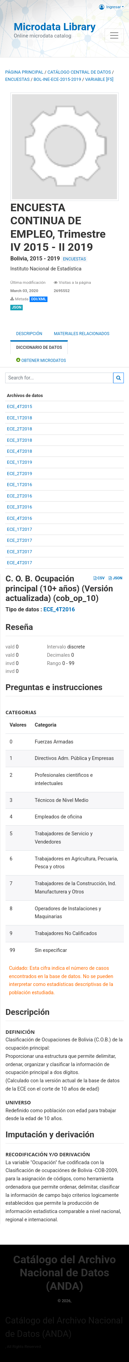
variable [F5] (99, 79)
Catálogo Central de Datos (79, 72)
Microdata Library (55, 27)
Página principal (24, 72)
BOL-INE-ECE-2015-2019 (57, 79)
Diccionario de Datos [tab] (39, 347)
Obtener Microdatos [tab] (41, 360)
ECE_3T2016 (19, 507)
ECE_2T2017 (19, 540)
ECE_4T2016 (19, 518)
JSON (115, 578)
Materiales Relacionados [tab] (81, 333)
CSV (99, 578)
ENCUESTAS (17, 79)
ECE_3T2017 (19, 551)
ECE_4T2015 (19, 406)
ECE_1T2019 (19, 462)
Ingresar (110, 6)
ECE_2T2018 (19, 428)
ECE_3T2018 (19, 440)
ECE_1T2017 (19, 529)
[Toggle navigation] (114, 35)
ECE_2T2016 (19, 495)
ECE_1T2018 (19, 417)
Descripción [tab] (29, 333)
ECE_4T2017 (19, 562)
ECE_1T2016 (19, 484)
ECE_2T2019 (19, 473)
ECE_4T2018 (19, 451)
